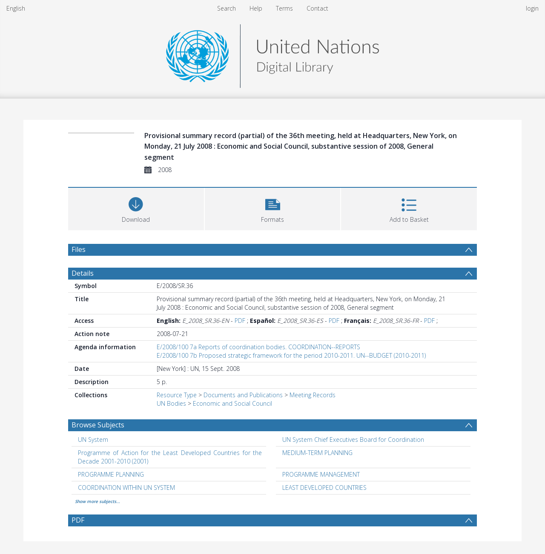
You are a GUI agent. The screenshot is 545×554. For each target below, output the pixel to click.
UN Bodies (171, 403)
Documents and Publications (243, 395)
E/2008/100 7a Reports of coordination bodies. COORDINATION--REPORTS (258, 347)
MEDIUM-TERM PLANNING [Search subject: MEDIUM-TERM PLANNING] (317, 453)
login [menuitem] (532, 8)
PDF (240, 321)
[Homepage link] (272, 54)
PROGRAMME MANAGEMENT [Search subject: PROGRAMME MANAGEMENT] (321, 474)
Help (256, 8)
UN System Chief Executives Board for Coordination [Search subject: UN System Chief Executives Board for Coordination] (353, 439)
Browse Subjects (98, 425)
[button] (273, 208)
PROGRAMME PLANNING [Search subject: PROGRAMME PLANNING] (111, 474)
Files (79, 249)
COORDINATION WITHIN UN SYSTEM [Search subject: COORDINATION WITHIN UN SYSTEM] (126, 487)
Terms (284, 8)
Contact (317, 8)
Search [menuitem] (226, 8)
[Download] (136, 208)
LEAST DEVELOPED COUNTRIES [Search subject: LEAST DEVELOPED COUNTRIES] (324, 487)
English (15, 8)
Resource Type (177, 395)
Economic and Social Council (232, 403)
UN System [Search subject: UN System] (93, 439)
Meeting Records (313, 395)
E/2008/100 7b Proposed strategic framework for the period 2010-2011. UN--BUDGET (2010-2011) (291, 355)
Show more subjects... (97, 501)
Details (83, 273)
